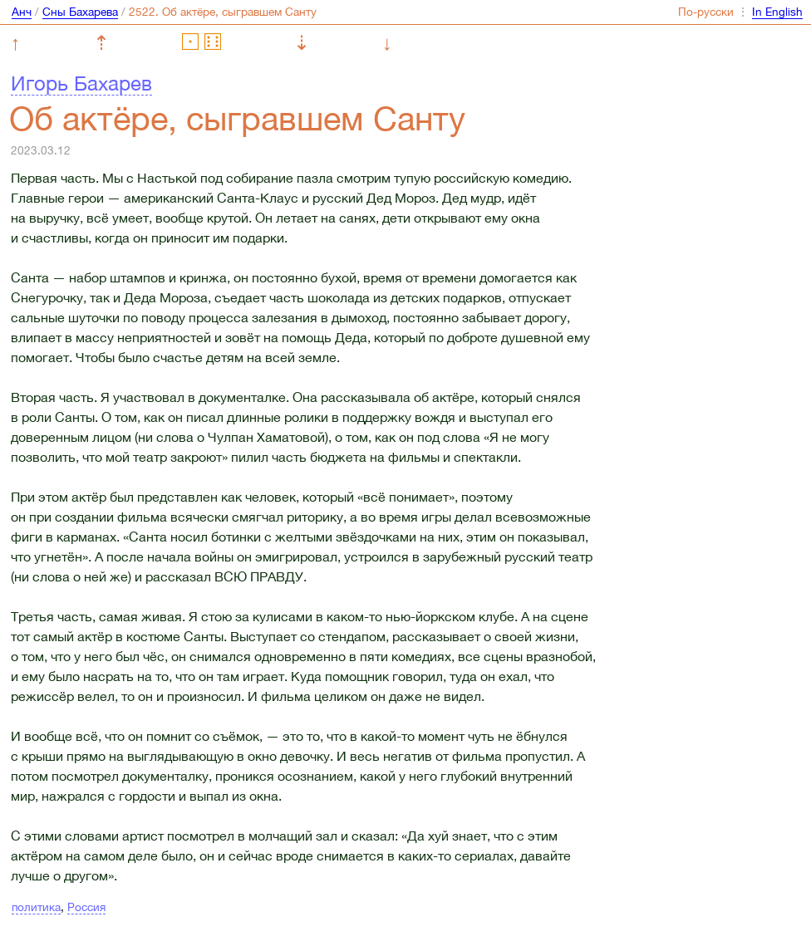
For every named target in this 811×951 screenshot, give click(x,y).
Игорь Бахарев (81, 83)
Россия (86, 907)
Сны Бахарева (80, 11)
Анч (22, 11)
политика (36, 907)
